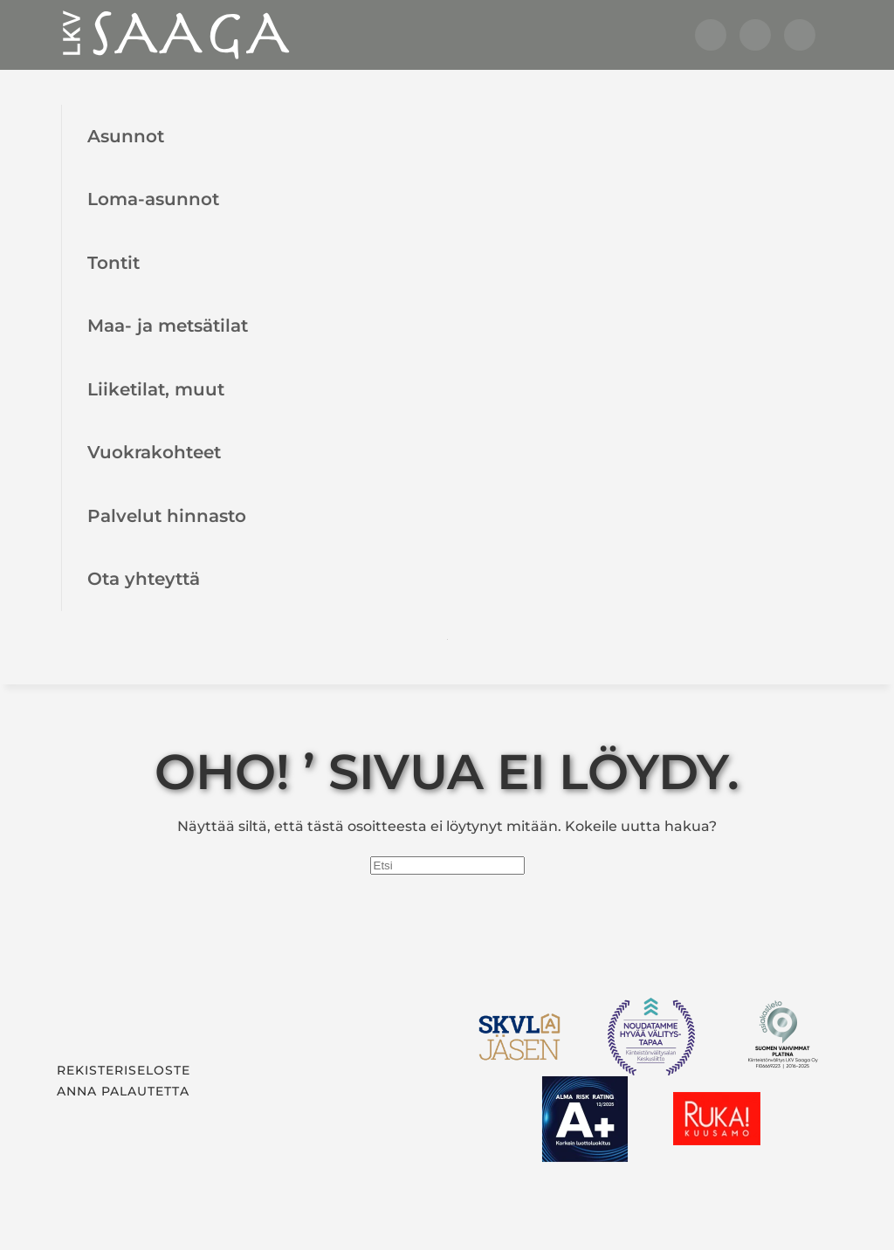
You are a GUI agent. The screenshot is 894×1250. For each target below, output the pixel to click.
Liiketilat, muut (155, 389)
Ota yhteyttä (143, 578)
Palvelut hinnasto (166, 515)
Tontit (113, 262)
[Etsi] (447, 865)
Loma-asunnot (153, 198)
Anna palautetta (123, 1091)
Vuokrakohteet (154, 452)
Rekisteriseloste (123, 1070)
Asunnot (125, 136)
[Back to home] (174, 35)
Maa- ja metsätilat (167, 325)
